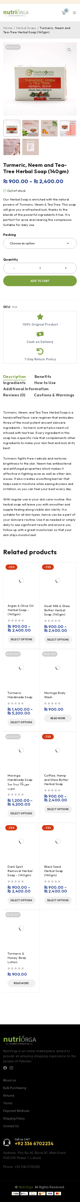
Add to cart (40, 281)
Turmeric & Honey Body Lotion (16, 957)
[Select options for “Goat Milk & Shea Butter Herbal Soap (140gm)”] (58, 639)
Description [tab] (14, 376)
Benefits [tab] (43, 376)
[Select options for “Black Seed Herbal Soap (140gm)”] (58, 900)
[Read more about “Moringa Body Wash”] (58, 718)
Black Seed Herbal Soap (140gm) (53, 871)
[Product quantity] (40, 268)
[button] (69, 50)
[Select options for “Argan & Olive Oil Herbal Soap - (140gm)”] (21, 639)
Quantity (10, 260)
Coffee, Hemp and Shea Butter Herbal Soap (56, 779)
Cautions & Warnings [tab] (54, 395)
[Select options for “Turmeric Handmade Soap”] (21, 722)
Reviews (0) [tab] (14, 395)
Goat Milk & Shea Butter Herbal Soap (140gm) (57, 610)
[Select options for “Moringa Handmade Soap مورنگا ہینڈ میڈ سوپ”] (21, 813)
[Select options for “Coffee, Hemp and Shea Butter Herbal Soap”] (58, 809)
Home (8, 28)
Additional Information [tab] (26, 388)
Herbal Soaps (26, 28)
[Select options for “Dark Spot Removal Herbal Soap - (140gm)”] (21, 900)
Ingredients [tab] (14, 382)
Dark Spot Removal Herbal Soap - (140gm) (19, 871)
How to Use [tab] (45, 382)
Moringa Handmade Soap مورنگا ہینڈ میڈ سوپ (20, 781)
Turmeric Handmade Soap (20, 695)
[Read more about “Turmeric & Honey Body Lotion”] (21, 983)
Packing (9, 235)
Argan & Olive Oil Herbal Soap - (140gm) (20, 610)
